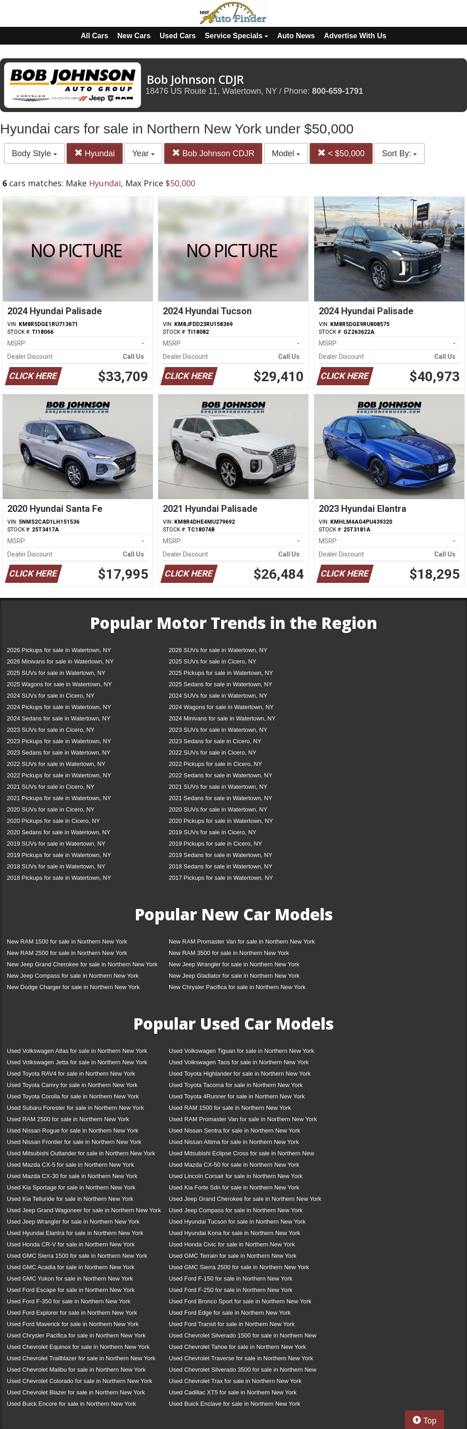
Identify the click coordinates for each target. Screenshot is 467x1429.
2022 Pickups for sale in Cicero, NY (215, 763)
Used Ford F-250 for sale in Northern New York (230, 1289)
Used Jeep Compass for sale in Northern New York (235, 1210)
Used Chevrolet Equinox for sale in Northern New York (78, 1346)
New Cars (133, 36)
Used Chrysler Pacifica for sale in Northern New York (76, 1335)
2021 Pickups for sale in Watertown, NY (59, 798)
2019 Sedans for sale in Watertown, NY (220, 855)
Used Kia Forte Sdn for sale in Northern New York (234, 1187)
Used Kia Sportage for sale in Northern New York (71, 1187)
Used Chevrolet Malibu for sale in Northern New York (76, 1369)
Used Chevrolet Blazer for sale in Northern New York (76, 1392)
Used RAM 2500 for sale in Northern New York (68, 1119)
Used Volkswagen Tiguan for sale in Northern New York (241, 1050)
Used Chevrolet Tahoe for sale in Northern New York (237, 1346)
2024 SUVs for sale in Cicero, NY (50, 695)
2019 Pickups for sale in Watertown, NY (59, 855)
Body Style (34, 153)
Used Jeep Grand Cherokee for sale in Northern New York (245, 1198)
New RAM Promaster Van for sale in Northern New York (242, 941)
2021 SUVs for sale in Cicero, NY (50, 786)
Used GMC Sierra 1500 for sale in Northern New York (77, 1255)
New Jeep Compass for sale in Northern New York (73, 975)
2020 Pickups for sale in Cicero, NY (53, 820)
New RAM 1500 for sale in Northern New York (67, 941)
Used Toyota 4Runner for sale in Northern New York (237, 1096)
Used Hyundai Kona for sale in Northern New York (234, 1233)
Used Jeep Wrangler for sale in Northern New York (73, 1221)
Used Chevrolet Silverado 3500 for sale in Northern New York (243, 1371)
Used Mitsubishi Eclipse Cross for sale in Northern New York (241, 1155)
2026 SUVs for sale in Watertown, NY (218, 650)
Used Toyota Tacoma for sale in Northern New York (236, 1085)
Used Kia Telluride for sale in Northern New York (70, 1198)
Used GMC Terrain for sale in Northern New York (232, 1255)
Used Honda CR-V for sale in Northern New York (71, 1244)
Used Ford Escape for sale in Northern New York (71, 1289)
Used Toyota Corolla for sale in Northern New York (73, 1096)
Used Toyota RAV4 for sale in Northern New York (71, 1073)
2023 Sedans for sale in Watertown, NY (58, 752)
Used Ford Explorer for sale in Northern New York (72, 1312)
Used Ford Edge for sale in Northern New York (230, 1312)
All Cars (94, 36)
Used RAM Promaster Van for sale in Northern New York (243, 1119)
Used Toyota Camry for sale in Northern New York (72, 1085)
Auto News (296, 36)
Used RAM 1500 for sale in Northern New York (230, 1107)
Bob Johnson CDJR (213, 153)
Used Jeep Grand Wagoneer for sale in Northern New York (84, 1210)
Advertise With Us (355, 36)
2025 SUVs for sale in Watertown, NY (56, 672)
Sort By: (399, 153)
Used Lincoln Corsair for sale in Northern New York (235, 1176)
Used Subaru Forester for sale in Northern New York (75, 1107)
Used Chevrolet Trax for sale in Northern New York (235, 1381)
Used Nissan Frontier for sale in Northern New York (74, 1141)
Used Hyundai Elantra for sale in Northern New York (75, 1233)
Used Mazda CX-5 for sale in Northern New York (70, 1164)
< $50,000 (341, 153)
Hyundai (94, 153)
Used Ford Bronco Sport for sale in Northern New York (240, 1301)
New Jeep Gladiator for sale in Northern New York (234, 975)
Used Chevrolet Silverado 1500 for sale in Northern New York (243, 1337)
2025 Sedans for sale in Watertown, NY (220, 684)
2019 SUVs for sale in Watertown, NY (56, 843)
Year (143, 153)
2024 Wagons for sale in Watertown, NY (221, 707)
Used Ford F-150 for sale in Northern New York (230, 1278)
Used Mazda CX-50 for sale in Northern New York (234, 1164)
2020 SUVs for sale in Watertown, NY (218, 809)
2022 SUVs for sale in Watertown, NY (56, 763)
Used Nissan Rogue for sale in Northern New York (72, 1130)
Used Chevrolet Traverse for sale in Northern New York (241, 1358)
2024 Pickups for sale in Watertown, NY (59, 707)
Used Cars (178, 36)
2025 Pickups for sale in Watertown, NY (221, 672)
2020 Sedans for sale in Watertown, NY (58, 832)
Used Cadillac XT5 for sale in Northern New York (232, 1392)
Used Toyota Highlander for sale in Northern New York (240, 1073)
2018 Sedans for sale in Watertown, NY (220, 866)
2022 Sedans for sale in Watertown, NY (220, 775)
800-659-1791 (337, 91)
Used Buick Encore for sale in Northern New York (71, 1403)
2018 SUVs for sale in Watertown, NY (56, 866)
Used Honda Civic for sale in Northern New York (232, 1244)
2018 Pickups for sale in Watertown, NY (59, 877)
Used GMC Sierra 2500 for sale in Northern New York (239, 1267)
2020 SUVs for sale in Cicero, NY (50, 809)
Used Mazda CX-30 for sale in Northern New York (72, 1176)
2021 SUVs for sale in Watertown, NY (218, 786)
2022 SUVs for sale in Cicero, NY (212, 752)
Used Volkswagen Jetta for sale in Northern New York (77, 1062)
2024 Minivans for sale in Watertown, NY (222, 718)
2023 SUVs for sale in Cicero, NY (50, 729)
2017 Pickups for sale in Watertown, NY (221, 877)
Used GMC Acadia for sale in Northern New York (71, 1267)
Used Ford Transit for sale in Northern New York (232, 1324)
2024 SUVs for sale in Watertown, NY (218, 695)
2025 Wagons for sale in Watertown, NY (59, 684)
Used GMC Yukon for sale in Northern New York (70, 1278)
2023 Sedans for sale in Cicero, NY (215, 741)
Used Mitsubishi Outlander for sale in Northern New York (81, 1153)
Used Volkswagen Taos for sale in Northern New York (239, 1062)
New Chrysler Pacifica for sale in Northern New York (237, 987)
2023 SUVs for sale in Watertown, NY (218, 729)
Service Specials (236, 36)
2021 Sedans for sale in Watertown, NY (220, 798)
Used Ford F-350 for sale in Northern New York (68, 1301)
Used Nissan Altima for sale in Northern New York (234, 1141)
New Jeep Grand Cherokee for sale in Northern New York (82, 964)
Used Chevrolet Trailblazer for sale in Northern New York (81, 1358)
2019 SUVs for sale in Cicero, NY (212, 832)
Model (286, 153)
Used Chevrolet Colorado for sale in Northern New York (79, 1381)
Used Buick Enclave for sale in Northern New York (234, 1403)
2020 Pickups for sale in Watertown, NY (221, 820)
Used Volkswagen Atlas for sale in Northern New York (77, 1050)
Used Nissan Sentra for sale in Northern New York (234, 1130)
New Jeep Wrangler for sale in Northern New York (234, 964)
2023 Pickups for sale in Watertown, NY (59, 741)
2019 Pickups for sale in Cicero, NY (215, 843)
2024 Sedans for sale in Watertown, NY (58, 718)
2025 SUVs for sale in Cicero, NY (212, 661)
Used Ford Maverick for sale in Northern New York (73, 1324)
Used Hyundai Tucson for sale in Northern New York (237, 1221)
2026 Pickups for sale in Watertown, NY (59, 650)
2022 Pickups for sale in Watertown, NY (59, 775)
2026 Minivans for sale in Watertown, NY (60, 661)
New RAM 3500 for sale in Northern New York (229, 952)
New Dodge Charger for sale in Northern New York (73, 987)
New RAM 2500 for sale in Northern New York (67, 952)
